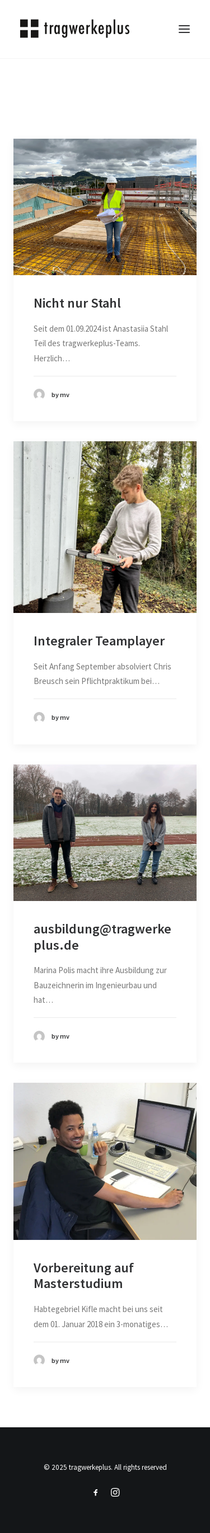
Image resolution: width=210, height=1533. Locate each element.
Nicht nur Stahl (77, 303)
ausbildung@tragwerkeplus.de (102, 937)
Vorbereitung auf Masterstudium (84, 1276)
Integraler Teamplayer (99, 640)
